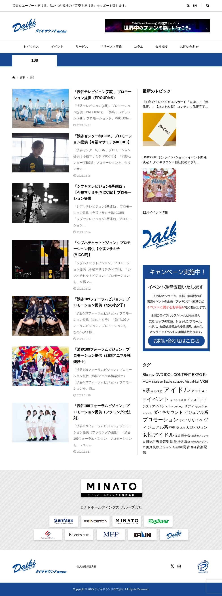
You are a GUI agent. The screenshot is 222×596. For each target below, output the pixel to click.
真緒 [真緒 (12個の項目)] (187, 441)
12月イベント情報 (155, 212)
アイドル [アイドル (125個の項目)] (176, 389)
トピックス (31, 46)
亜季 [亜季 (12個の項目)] (172, 427)
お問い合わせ (189, 46)
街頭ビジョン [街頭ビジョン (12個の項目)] (162, 447)
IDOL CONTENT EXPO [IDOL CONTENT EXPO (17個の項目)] (183, 375)
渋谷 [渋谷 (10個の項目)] (181, 441)
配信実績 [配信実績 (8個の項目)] (178, 447)
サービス (82, 46)
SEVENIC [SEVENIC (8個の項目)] (178, 381)
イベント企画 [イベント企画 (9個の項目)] (178, 400)
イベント (57, 46)
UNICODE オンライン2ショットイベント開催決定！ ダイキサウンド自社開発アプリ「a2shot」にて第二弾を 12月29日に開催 (175, 160)
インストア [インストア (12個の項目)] (195, 400)
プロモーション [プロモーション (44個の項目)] (160, 419)
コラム (138, 46)
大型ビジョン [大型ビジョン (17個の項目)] (196, 427)
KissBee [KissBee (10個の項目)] (157, 381)
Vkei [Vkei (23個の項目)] (204, 381)
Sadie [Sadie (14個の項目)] (168, 381)
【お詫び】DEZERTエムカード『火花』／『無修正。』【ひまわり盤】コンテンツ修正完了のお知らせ (175, 104)
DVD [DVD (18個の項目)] (159, 375)
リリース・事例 (111, 46)
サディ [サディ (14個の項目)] (189, 406)
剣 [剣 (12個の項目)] (177, 427)
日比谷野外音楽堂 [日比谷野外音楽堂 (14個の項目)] (159, 441)
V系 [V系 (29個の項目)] (146, 390)
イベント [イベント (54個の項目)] (158, 399)
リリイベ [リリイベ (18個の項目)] (195, 420)
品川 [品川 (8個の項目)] (182, 427)
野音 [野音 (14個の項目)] (186, 447)
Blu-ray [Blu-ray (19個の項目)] (148, 375)
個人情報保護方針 (86, 566)
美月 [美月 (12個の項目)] (149, 447)
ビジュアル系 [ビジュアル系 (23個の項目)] (196, 412)
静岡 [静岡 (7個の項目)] (193, 447)
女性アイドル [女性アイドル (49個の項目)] (158, 435)
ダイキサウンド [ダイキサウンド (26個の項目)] (168, 412)
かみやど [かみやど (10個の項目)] (157, 391)
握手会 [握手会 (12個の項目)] (185, 435)
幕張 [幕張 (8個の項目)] (177, 435)
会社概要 (161, 46)
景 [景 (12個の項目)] (175, 441)
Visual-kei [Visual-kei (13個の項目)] (192, 381)
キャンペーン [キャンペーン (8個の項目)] (176, 406)
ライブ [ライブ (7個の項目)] (183, 420)
